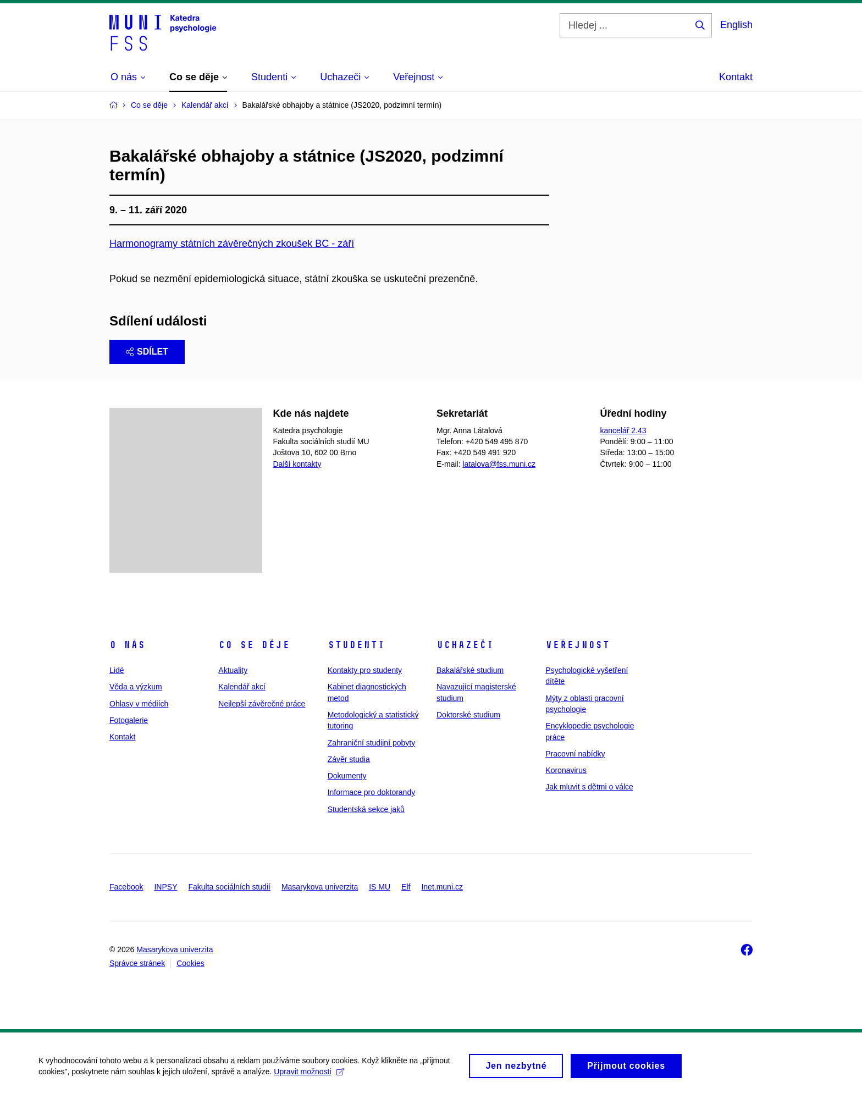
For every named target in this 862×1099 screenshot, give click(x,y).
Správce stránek (137, 963)
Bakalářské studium (470, 670)
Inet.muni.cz (441, 886)
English (736, 24)
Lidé (116, 670)
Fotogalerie (128, 720)
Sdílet (147, 351)
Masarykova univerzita (319, 886)
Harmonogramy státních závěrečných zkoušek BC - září (231, 243)
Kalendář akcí (242, 686)
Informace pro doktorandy (372, 792)
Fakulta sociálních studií (229, 886)
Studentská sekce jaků (366, 809)
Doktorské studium (468, 714)
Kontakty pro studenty (365, 670)
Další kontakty (297, 464)
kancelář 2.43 (623, 430)
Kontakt (736, 76)
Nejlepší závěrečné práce (261, 703)
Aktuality (232, 670)
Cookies (190, 963)
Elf (405, 886)
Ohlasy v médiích (138, 703)
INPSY (165, 886)
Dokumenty (347, 775)
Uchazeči (465, 645)
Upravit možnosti (309, 1074)
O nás (127, 645)
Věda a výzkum (135, 686)
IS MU (379, 886)
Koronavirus (566, 770)
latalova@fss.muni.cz (498, 464)
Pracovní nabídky (575, 753)
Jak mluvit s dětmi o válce (589, 786)
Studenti (356, 645)
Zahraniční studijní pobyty (372, 742)
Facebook (126, 886)
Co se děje (254, 645)
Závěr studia (349, 759)
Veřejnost (577, 645)
